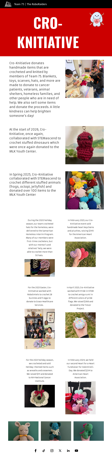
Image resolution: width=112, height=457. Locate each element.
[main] (47, 32)
